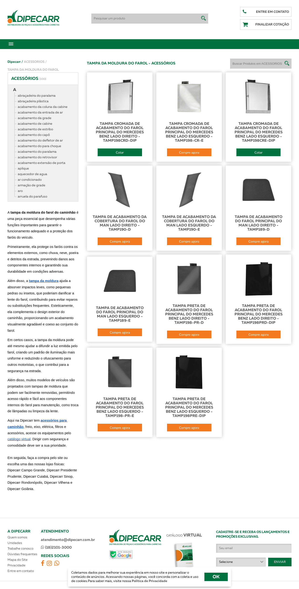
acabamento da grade (34, 118)
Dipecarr (15, 61)
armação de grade (31, 185)
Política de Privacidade (149, 581)
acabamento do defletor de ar (40, 140)
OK (216, 577)
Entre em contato (20, 571)
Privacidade (16, 565)
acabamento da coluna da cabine (43, 107)
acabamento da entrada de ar (40, 112)
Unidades (14, 543)
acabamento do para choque (39, 146)
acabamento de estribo (35, 129)
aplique (23, 168)
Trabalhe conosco (20, 548)
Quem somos (17, 537)
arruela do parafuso (32, 196)
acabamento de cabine (35, 123)
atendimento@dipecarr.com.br (68, 540)
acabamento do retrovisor (37, 157)
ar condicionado (30, 179)
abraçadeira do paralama (37, 95)
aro (20, 191)
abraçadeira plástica (33, 101)
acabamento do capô (34, 135)
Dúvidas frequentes (22, 554)
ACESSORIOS (35, 61)
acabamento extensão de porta (41, 163)
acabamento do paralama (37, 151)
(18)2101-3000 (56, 547)
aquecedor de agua (32, 174)
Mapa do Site (17, 559)
